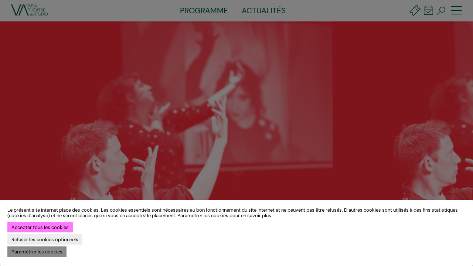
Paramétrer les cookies (36, 252)
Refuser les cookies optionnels (44, 239)
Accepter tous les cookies (40, 227)
